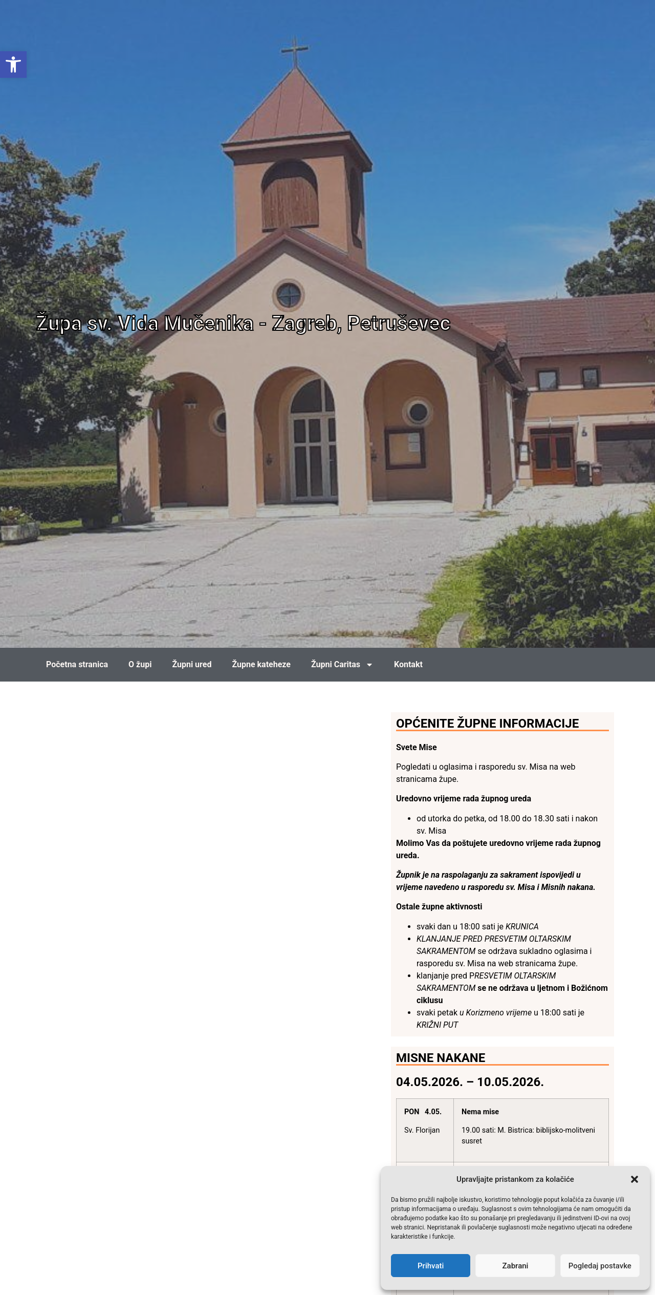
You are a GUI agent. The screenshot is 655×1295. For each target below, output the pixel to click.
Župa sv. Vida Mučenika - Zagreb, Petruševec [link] (243, 323)
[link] (13, 64)
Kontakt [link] (408, 664)
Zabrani (516, 1265)
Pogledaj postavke (600, 1265)
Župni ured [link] (191, 664)
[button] (634, 1179)
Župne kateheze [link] (261, 664)
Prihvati (431, 1265)
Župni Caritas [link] (342, 664)
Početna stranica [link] (77, 664)
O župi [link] (139, 664)
